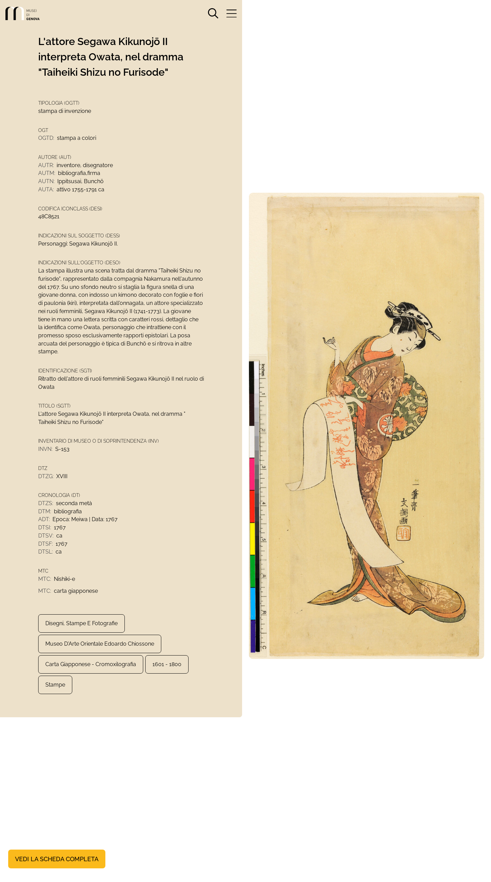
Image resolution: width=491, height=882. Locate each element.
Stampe (55, 689)
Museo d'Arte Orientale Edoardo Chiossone (99, 648)
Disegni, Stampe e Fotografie (81, 628)
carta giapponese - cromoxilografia (90, 669)
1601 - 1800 (166, 669)
